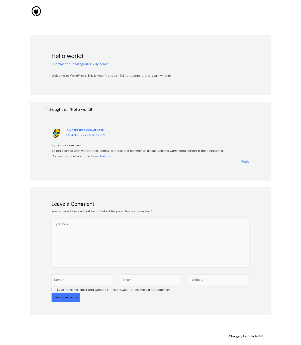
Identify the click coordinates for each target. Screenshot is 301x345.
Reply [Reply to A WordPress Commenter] (245, 161)
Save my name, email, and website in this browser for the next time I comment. (114, 290)
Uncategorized (81, 64)
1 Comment (60, 64)
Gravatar (104, 156)
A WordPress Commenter (85, 130)
